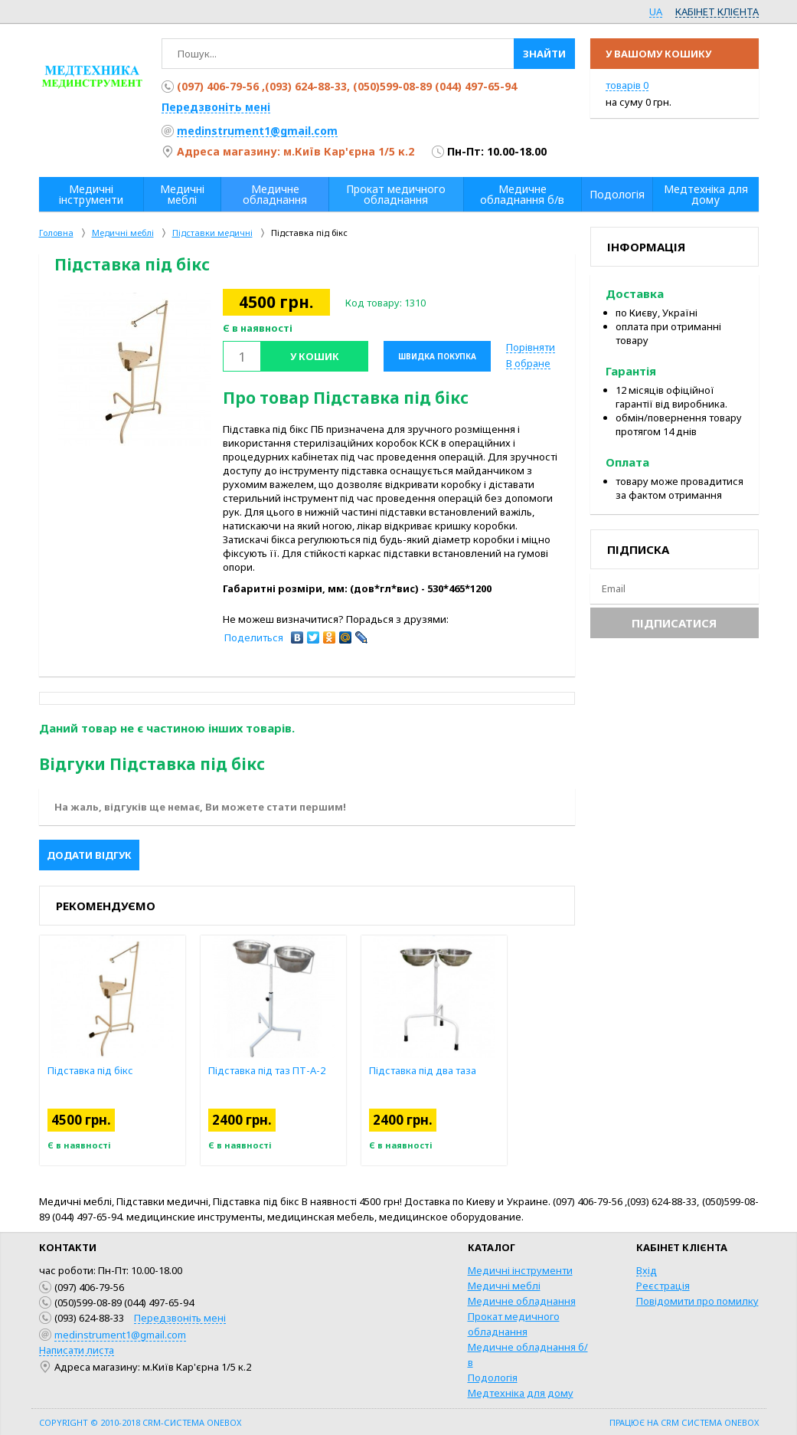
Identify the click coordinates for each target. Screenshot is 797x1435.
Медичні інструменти (520, 1270)
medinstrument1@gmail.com (257, 130)
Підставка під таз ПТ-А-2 (300, 1070)
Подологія (493, 1377)
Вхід (646, 1270)
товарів (627, 85)
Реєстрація (663, 1285)
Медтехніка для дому (520, 1393)
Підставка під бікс (124, 1070)
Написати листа (76, 1350)
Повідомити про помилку (697, 1301)
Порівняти (530, 347)
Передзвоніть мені (216, 107)
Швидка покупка (437, 356)
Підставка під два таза (456, 1070)
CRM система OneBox (710, 1422)
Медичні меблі (504, 1285)
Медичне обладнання (522, 1301)
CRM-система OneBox (191, 1422)
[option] (134, 369)
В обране (528, 363)
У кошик (314, 356)
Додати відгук (89, 855)
